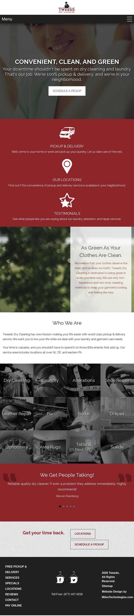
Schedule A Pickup (67, 90)
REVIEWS (11, 595)
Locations (83, 534)
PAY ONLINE (13, 606)
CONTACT (12, 600)
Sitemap (107, 586)
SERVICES (12, 578)
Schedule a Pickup (89, 545)
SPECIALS (12, 583)
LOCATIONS (13, 589)
